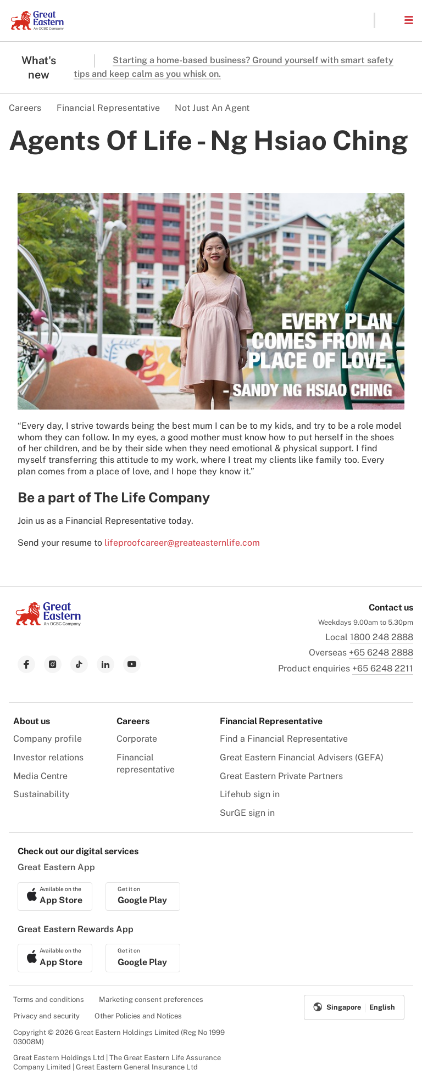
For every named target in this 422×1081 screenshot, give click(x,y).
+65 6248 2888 (381, 652)
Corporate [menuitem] (136, 738)
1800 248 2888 (381, 637)
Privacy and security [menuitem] (46, 1016)
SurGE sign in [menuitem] (247, 813)
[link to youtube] (132, 664)
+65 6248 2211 (382, 668)
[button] (389, 20)
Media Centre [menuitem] (40, 776)
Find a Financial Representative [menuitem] (284, 738)
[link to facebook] (26, 664)
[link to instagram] (53, 664)
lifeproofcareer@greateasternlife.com (182, 542)
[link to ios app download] (55, 896)
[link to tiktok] (79, 664)
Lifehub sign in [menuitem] (250, 794)
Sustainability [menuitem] (41, 794)
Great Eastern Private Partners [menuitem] (281, 776)
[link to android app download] (143, 896)
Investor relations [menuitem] (48, 757)
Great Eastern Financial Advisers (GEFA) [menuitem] (302, 757)
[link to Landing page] (48, 623)
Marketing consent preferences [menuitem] (151, 999)
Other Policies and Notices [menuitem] (138, 1016)
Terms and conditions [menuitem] (48, 999)
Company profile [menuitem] (47, 738)
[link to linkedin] (105, 664)
